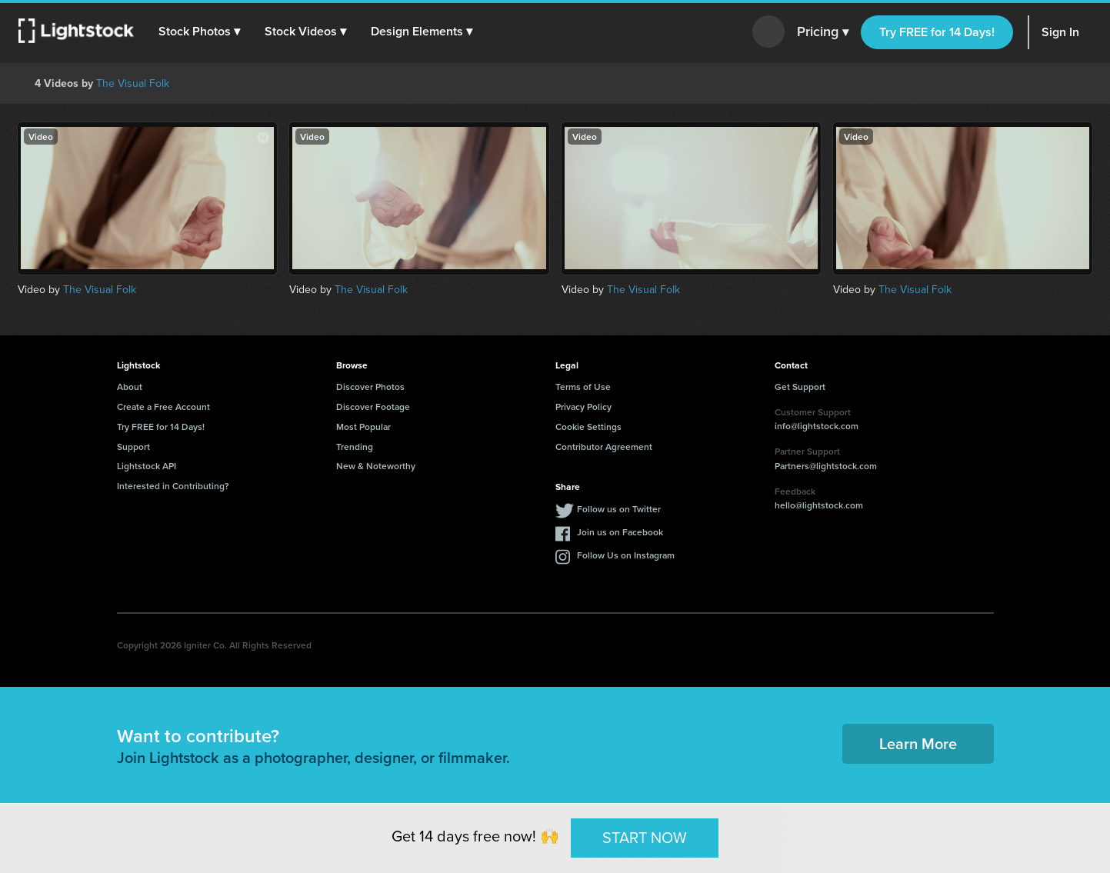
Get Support (800, 386)
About (129, 386)
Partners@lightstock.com (826, 465)
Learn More (918, 743)
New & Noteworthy (375, 465)
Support (133, 446)
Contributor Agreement (603, 446)
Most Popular (363, 426)
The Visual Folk (132, 83)
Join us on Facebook (620, 531)
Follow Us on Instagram (626, 554)
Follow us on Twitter (619, 508)
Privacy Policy (583, 406)
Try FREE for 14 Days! (937, 32)
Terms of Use (583, 386)
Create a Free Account (163, 406)
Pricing (822, 32)
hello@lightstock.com (819, 504)
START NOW (644, 837)
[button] (199, 31)
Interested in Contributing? (173, 485)
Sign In (1060, 32)
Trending (354, 446)
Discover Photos (370, 386)
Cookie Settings (588, 426)
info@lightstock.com (816, 425)
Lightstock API (146, 465)
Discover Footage (373, 406)
